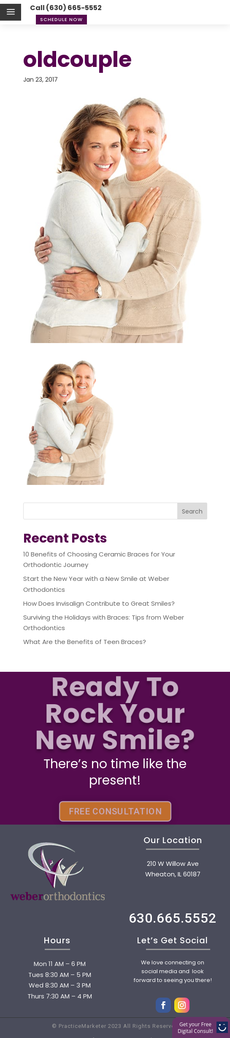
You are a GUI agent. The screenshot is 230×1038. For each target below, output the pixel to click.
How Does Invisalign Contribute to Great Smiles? (99, 603)
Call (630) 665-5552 (66, 8)
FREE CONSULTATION (115, 811)
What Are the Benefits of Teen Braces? (84, 641)
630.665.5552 (172, 918)
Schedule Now (61, 19)
